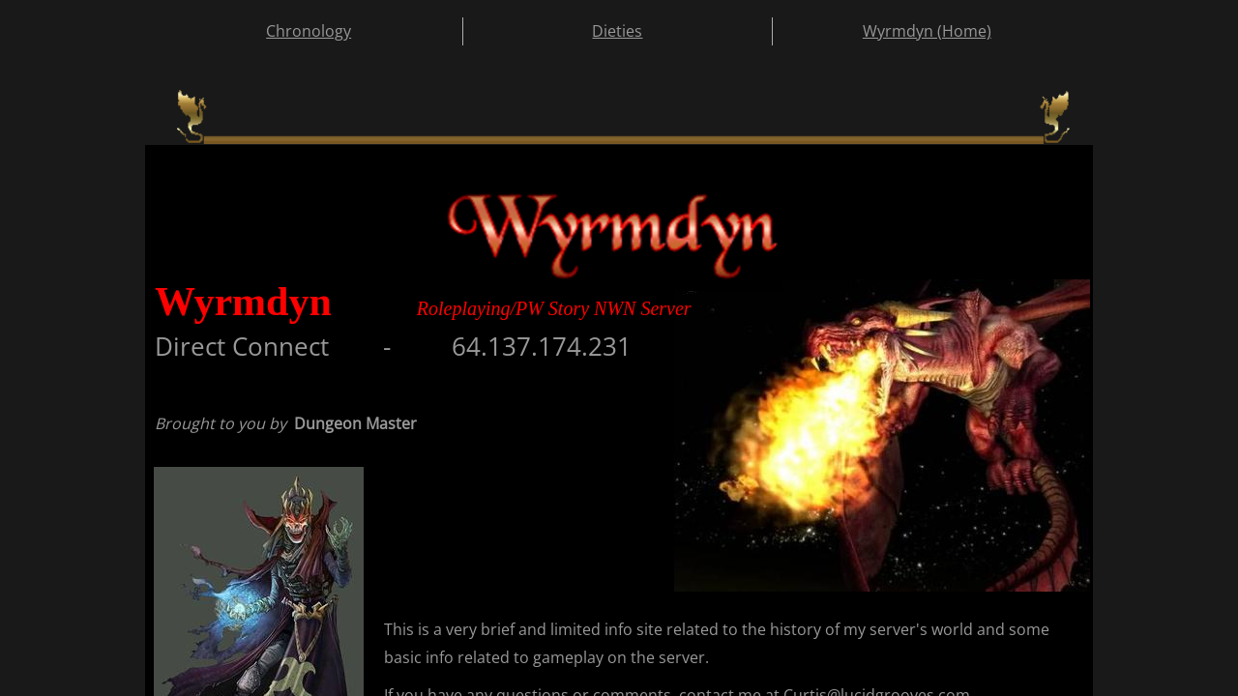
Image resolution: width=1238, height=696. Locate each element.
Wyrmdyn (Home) (927, 31)
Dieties (617, 31)
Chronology (308, 31)
